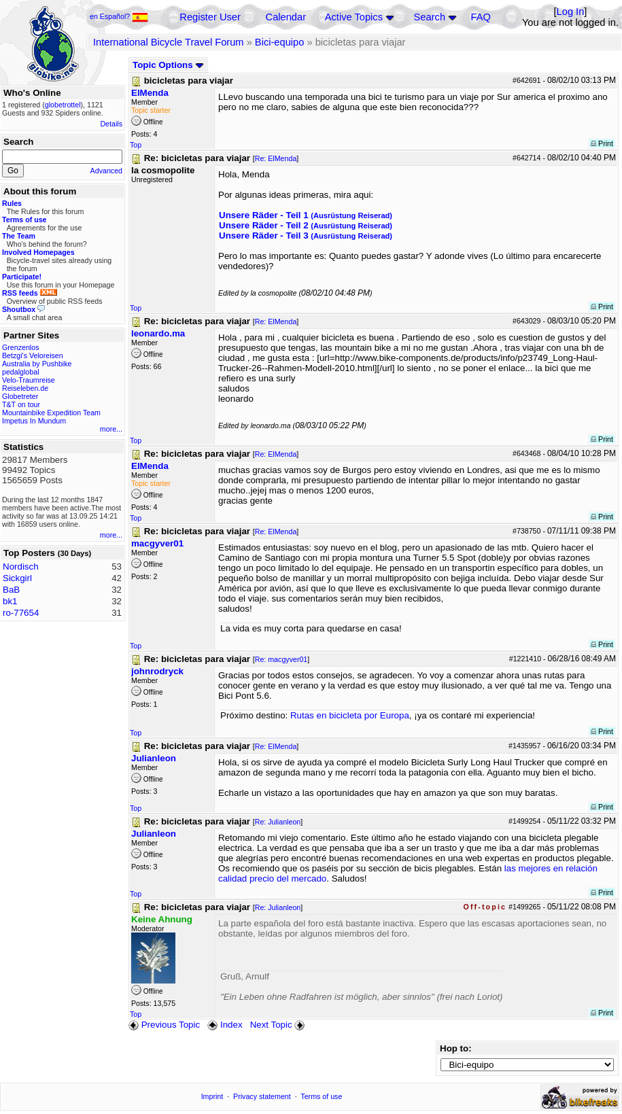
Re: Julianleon (278, 822)
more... (111, 429)
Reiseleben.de (25, 388)
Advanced (106, 171)
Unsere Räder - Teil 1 (305, 215)
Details (111, 124)
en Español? (119, 16)
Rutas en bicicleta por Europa (349, 715)
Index (224, 1025)
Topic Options (168, 65)
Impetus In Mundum (34, 421)
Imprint (212, 1096)
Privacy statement (262, 1096)
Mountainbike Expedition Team (51, 412)
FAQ (481, 17)
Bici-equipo (280, 42)
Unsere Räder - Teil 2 (305, 225)
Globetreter (20, 396)
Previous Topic (164, 1025)
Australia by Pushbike (36, 364)
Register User (210, 17)
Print (602, 143)
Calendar (286, 17)
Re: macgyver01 (281, 659)
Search (429, 17)
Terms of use (321, 1096)
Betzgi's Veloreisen (32, 355)
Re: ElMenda (276, 158)
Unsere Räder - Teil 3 (305, 235)
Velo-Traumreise (28, 380)
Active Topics (354, 17)
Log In (571, 11)
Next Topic (278, 1025)
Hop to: (456, 1048)
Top (135, 145)
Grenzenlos (20, 347)
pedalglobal (20, 372)
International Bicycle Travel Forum (168, 42)
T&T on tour (21, 404)
